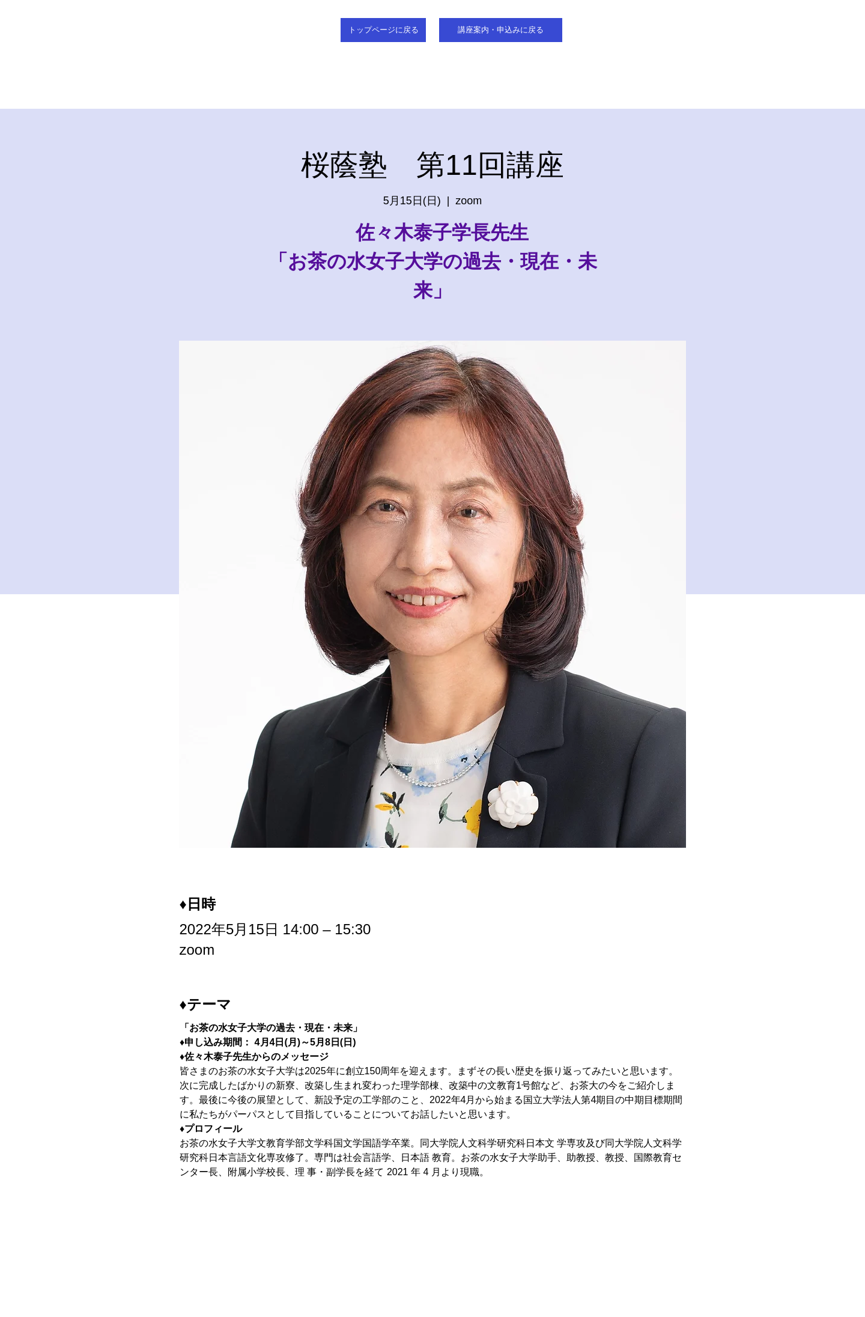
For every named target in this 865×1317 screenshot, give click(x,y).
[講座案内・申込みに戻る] (500, 30)
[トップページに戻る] (383, 30)
